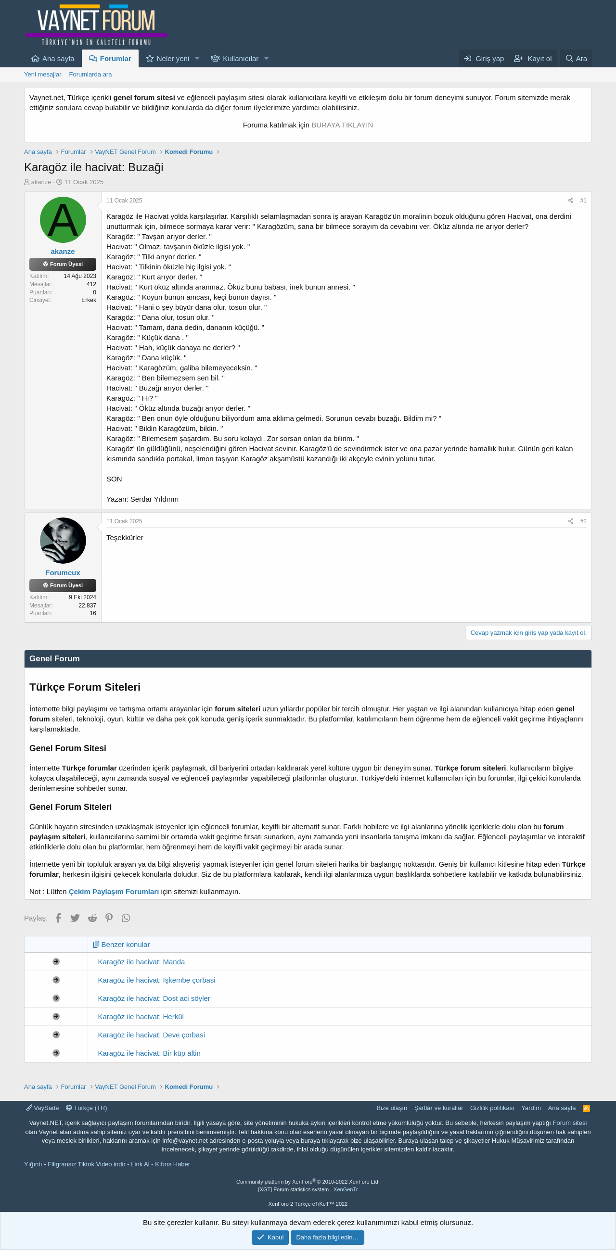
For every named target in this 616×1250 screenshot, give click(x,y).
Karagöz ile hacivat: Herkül (140, 1016)
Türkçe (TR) (86, 1107)
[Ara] (576, 58)
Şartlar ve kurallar (438, 1107)
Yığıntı (33, 1164)
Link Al (140, 1164)
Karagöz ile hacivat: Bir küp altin (149, 1053)
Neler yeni (173, 58)
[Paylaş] (571, 200)
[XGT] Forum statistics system (308, 1189)
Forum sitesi (570, 1122)
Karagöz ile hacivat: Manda (141, 962)
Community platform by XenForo (308, 1182)
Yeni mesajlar (43, 74)
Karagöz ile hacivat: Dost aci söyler (154, 998)
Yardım (531, 1107)
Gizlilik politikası (492, 1107)
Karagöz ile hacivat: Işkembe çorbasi (156, 980)
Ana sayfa (58, 58)
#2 (583, 521)
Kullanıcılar (240, 58)
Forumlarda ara (90, 74)
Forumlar (115, 58)
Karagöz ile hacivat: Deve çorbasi (151, 1035)
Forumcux (62, 572)
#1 (583, 200)
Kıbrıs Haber (172, 1164)
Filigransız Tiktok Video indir (87, 1164)
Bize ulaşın (392, 1107)
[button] (197, 58)
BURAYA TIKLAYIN (342, 125)
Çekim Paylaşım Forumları (114, 891)
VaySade (42, 1107)
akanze (41, 182)
